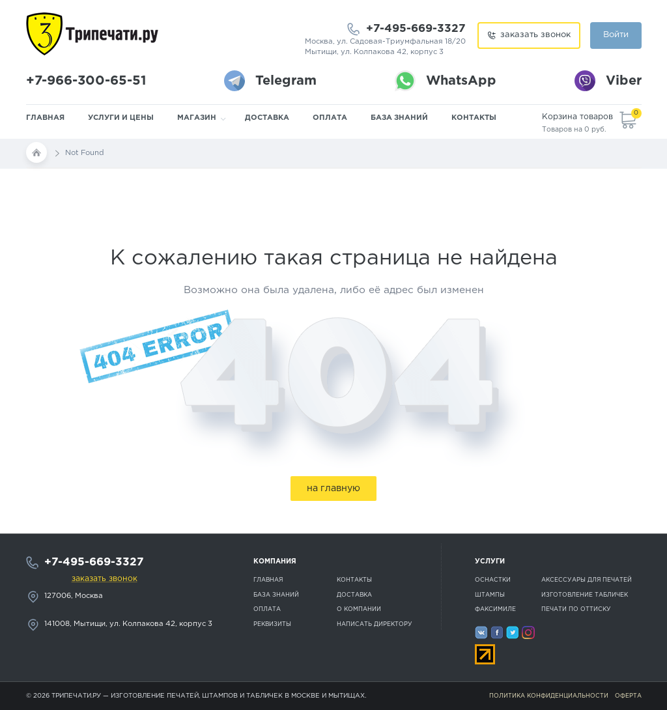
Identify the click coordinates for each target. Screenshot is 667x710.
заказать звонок (535, 34)
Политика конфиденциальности (548, 695)
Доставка (267, 118)
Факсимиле (495, 609)
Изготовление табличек (584, 594)
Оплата (330, 118)
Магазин (196, 118)
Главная (45, 118)
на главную (333, 488)
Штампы (490, 594)
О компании (359, 609)
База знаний (399, 118)
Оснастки (493, 579)
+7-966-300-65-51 (86, 81)
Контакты (473, 118)
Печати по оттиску (576, 609)
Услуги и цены (121, 118)
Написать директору (374, 624)
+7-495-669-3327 (416, 29)
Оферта (628, 695)
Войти (616, 34)
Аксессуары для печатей (586, 579)
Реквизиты (272, 624)
